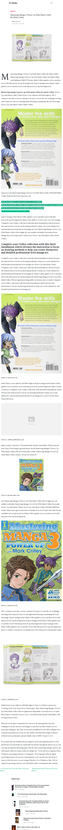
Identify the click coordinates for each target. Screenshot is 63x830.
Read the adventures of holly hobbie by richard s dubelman (22, 208)
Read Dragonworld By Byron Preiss (37, 811)
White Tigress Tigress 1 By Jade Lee (28, 827)
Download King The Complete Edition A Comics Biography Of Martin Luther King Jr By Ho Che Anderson (34, 802)
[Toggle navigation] (51, 3)
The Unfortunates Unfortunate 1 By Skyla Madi (32, 794)
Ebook (12, 11)
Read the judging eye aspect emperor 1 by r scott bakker (22, 202)
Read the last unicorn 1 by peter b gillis (15, 211)
